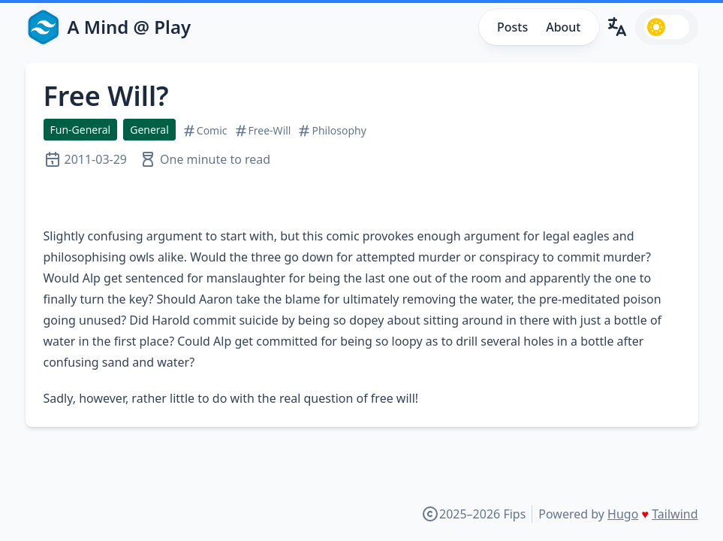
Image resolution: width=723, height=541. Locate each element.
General (149, 129)
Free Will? (106, 95)
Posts (512, 27)
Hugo (622, 514)
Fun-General (80, 129)
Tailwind (674, 514)
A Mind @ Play (129, 27)
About (563, 27)
